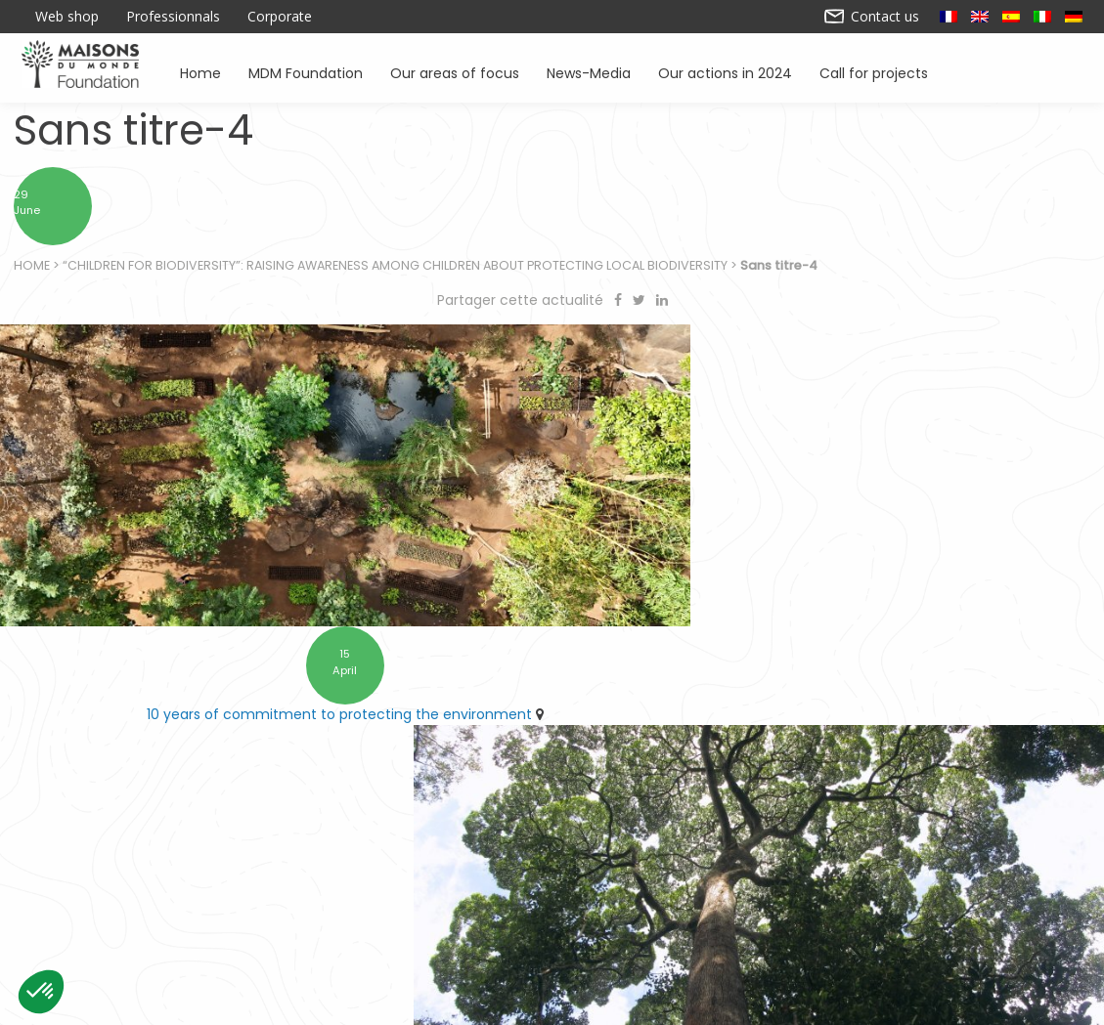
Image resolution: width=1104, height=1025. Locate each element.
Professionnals (173, 16)
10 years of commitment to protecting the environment (270, 662)
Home (201, 72)
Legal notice (419, 1002)
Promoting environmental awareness (835, 918)
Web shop (67, 16)
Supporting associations (338, 918)
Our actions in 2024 (725, 72)
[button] (41, 991)
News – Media (1030, 918)
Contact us (872, 16)
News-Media (589, 72)
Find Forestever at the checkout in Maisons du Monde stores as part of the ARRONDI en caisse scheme (827, 673)
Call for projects (873, 72)
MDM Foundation (305, 72)
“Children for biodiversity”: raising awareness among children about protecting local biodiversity (396, 274)
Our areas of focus (454, 72)
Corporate (279, 16)
